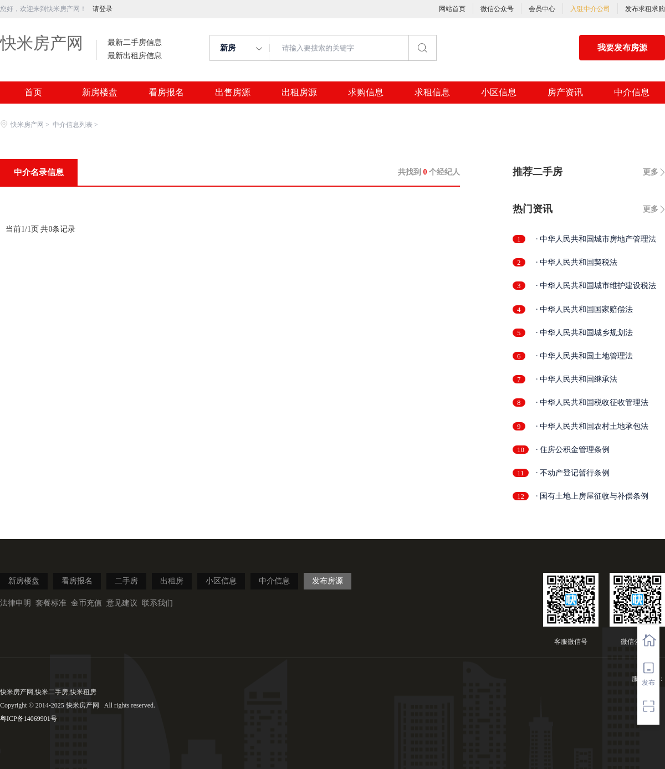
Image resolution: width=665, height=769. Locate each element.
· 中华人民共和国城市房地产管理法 (596, 239)
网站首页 (452, 9)
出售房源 (233, 92)
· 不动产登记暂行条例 (573, 473)
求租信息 (432, 92)
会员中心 (542, 9)
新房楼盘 (99, 92)
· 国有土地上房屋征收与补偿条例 (592, 496)
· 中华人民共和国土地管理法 (584, 356)
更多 (650, 172)
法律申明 (15, 603)
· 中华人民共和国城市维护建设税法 (596, 285)
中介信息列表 (73, 125)
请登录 (102, 9)
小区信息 (499, 92)
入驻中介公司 (590, 9)
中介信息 (631, 92)
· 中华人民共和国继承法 (576, 379)
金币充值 (86, 603)
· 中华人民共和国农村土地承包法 (592, 426)
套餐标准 (50, 603)
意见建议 (121, 603)
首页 (33, 92)
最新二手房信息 (135, 43)
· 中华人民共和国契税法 (576, 262)
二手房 (126, 581)
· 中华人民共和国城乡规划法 (584, 333)
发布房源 (327, 581)
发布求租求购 (645, 9)
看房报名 (166, 92)
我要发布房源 (622, 47)
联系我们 (157, 603)
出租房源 (299, 92)
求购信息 (365, 92)
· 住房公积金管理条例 (573, 449)
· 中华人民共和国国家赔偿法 (584, 309)
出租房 (171, 581)
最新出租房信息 (135, 56)
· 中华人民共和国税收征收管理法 (592, 402)
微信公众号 (497, 9)
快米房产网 (41, 43)
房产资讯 (565, 92)
